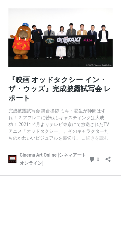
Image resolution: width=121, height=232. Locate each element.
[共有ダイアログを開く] (108, 157)
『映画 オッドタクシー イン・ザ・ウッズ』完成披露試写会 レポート (59, 89)
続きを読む (97, 137)
